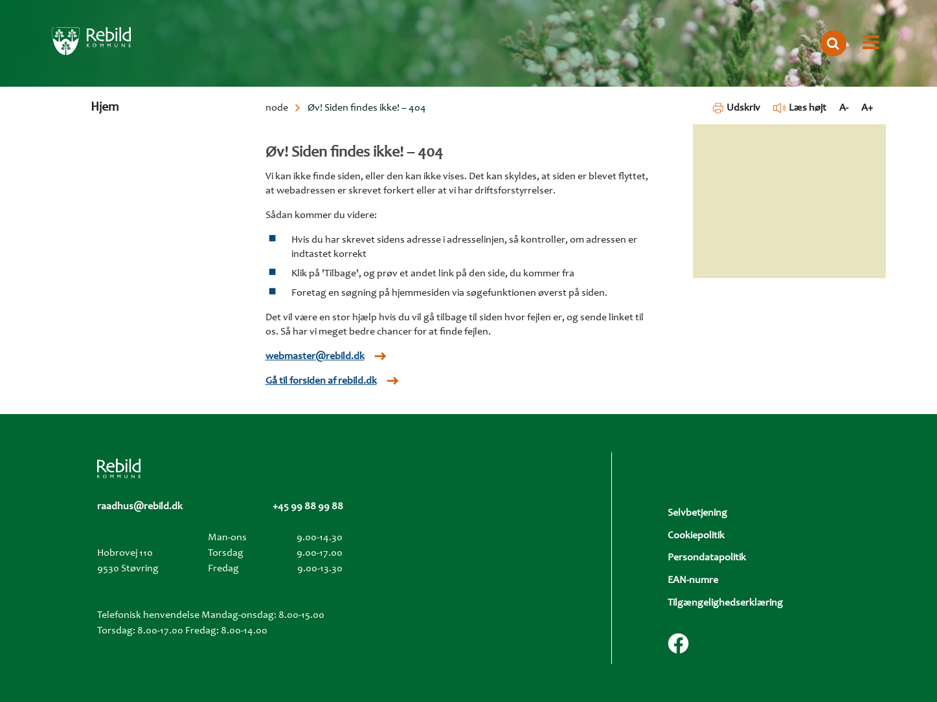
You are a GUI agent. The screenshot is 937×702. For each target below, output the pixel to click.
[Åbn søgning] (833, 43)
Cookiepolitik (696, 536)
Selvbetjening (697, 513)
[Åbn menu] (871, 43)
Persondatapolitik (707, 558)
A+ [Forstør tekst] (867, 108)
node (276, 108)
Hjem (105, 108)
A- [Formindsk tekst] (843, 108)
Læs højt (799, 108)
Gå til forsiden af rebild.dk (321, 381)
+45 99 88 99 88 (308, 506)
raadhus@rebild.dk (140, 506)
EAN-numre (693, 580)
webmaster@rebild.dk (315, 356)
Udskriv (736, 108)
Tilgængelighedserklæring (725, 603)
